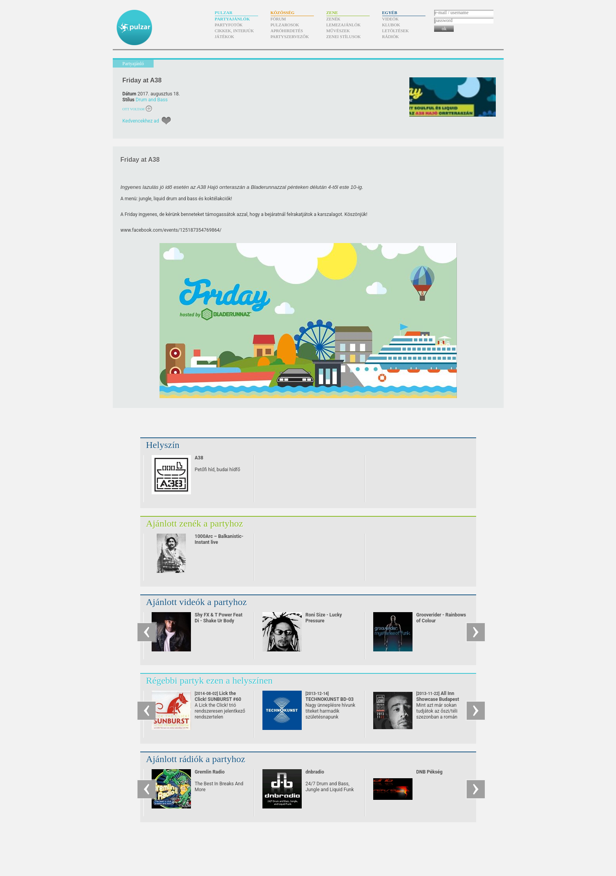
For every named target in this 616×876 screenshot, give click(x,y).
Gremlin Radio (210, 772)
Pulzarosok (285, 24)
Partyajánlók (232, 18)
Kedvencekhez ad (141, 121)
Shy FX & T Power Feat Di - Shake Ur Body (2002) (219, 620)
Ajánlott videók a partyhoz (196, 602)
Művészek (338, 30)
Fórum (278, 18)
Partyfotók (229, 24)
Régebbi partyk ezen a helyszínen (209, 680)
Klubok (391, 24)
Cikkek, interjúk (234, 30)
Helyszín (163, 445)
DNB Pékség (429, 772)
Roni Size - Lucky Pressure (324, 618)
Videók (390, 18)
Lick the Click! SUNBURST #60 (218, 699)
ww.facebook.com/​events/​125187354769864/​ (173, 230)
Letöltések (395, 30)
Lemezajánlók (343, 24)
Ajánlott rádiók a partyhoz (196, 759)
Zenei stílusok (343, 36)
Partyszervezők (290, 36)
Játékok (225, 36)
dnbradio (315, 772)
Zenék (333, 18)
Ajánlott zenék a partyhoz (194, 523)
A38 (199, 458)
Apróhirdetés (287, 30)
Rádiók (390, 36)
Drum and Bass (151, 99)
